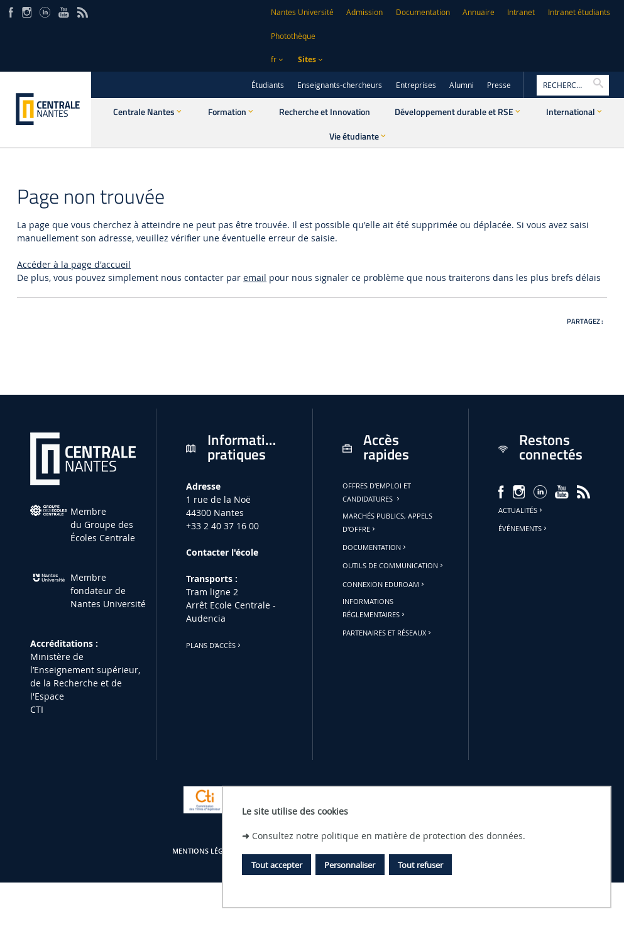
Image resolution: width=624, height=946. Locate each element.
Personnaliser (349, 865)
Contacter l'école (222, 552)
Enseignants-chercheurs (339, 85)
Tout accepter (276, 865)
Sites (307, 59)
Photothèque (293, 36)
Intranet (521, 12)
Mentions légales (205, 851)
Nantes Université (302, 12)
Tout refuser (420, 865)
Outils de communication (393, 565)
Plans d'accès (214, 645)
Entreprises (416, 85)
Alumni (461, 85)
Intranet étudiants (579, 12)
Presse (499, 85)
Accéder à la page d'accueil (74, 264)
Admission (364, 12)
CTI (36, 709)
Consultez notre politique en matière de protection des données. (388, 836)
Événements (523, 528)
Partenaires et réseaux (387, 633)
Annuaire (479, 12)
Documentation (423, 12)
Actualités (521, 510)
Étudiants (267, 85)
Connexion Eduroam (384, 584)
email (254, 277)
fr (273, 59)
